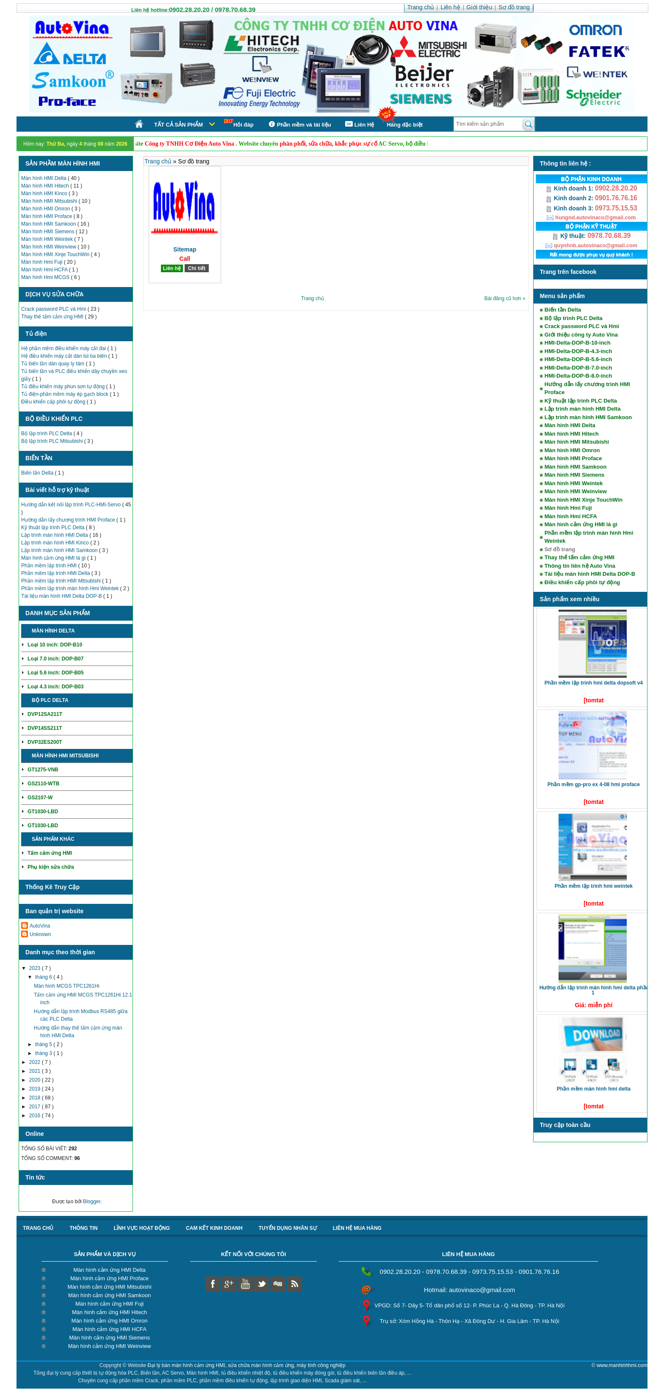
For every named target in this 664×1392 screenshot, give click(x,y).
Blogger (91, 1201)
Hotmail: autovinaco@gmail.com (469, 1289)
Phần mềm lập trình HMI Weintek (594, 886)
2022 (35, 1062)
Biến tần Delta (38, 473)
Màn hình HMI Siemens (48, 232)
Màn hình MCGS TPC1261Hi (67, 986)
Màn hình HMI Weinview (49, 247)
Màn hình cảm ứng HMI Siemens (109, 1337)
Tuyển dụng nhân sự (288, 1228)
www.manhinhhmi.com (622, 1365)
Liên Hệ (359, 124)
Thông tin (83, 1228)
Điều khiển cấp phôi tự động (54, 402)
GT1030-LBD (43, 812)
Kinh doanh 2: (570, 198)
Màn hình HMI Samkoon (49, 224)
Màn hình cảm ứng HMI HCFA (109, 1329)
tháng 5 (44, 1044)
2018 (35, 1098)
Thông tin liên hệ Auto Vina (580, 566)
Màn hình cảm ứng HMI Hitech (109, 1312)
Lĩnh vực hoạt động (141, 1228)
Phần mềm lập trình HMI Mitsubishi (61, 581)
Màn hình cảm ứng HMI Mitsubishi (110, 1287)
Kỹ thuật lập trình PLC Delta (53, 527)
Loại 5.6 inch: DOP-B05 (55, 673)
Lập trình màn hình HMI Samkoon (60, 550)
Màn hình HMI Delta (44, 178)
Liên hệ (172, 268)
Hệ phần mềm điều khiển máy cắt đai (64, 348)
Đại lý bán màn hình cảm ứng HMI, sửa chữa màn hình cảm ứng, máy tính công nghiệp (246, 1365)
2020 (35, 1080)
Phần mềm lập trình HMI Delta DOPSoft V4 (594, 683)
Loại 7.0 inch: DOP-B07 (55, 659)
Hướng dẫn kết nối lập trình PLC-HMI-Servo (71, 505)
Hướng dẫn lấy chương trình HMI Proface (68, 520)
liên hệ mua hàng (357, 1228)
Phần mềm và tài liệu (298, 124)
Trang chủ (158, 161)
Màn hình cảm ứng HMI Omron (110, 1320)
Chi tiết (86, 631)
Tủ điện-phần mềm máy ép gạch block (65, 394)
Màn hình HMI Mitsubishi (49, 201)
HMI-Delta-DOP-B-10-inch (578, 343)
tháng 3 (44, 1053)
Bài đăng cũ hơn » (505, 298)
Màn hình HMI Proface (47, 216)
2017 (35, 1107)
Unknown (40, 934)
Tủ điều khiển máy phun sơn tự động (63, 386)
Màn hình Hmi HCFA (45, 270)
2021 (35, 1071)
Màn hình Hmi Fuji (42, 262)
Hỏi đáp (239, 123)
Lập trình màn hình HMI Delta (55, 535)
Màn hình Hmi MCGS (46, 277)
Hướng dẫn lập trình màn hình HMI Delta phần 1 (594, 990)
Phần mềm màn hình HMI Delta (594, 1089)
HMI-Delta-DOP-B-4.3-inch (578, 351)
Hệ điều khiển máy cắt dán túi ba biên (64, 356)
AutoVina (40, 926)
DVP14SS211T (45, 728)
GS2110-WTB (43, 784)
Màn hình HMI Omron (46, 209)
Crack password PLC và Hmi (54, 309)
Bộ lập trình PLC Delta (47, 433)
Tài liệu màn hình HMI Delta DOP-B (62, 596)
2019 (35, 1089)
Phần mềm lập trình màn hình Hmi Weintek (70, 588)
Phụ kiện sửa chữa (51, 867)
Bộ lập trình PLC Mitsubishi (52, 441)
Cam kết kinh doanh (214, 1228)
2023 (35, 968)
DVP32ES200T (45, 742)
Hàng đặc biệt (405, 125)
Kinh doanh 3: (570, 208)
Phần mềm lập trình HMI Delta (56, 573)
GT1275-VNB (43, 770)
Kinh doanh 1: (570, 188)
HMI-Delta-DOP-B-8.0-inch (578, 376)
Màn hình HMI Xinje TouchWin (56, 254)
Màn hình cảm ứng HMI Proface (109, 1278)
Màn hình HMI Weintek (47, 239)
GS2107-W (40, 798)
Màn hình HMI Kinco (45, 193)
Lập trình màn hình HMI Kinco (55, 543)
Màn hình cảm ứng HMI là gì (54, 558)
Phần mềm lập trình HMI (49, 566)
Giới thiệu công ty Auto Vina (581, 334)
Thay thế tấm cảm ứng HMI (53, 317)
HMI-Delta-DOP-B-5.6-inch (578, 359)
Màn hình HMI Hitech (45, 186)
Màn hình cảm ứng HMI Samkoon (109, 1295)
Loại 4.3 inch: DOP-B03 (55, 687)
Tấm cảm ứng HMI (50, 853)
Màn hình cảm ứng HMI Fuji (109, 1304)
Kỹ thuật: (569, 235)
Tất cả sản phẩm (178, 125)
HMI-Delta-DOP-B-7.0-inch (578, 368)
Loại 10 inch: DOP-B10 (55, 645)
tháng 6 (44, 977)
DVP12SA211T (45, 714)
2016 (35, 1116)
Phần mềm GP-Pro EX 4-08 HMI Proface (594, 784)
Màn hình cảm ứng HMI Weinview (109, 1346)
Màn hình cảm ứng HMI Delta (109, 1270)
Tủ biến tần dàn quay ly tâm (53, 364)
